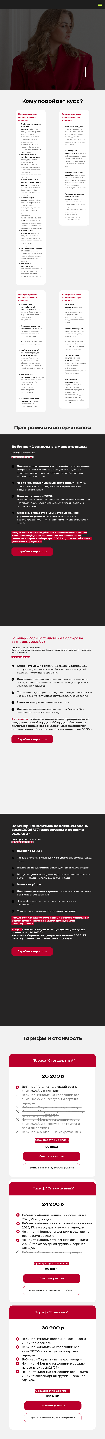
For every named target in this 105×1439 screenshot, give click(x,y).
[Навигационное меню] (100, 4)
